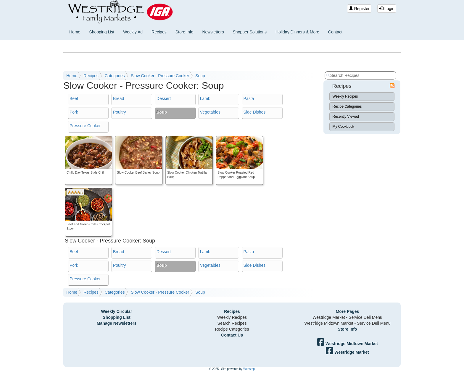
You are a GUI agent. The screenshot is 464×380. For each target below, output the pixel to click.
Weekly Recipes (345, 96)
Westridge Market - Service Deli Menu (347, 317)
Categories (115, 75)
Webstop (249, 369)
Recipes (159, 32)
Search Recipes (232, 323)
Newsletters (213, 32)
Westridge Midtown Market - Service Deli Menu (347, 323)
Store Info (184, 32)
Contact (335, 32)
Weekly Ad (133, 32)
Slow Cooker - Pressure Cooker (160, 75)
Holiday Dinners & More (297, 32)
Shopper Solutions (250, 32)
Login (386, 8)
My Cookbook (343, 126)
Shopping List (101, 32)
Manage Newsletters (117, 323)
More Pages (347, 311)
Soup (200, 75)
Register (359, 8)
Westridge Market (347, 352)
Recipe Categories (347, 106)
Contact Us (232, 335)
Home (74, 32)
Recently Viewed (346, 116)
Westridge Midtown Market (347, 343)
